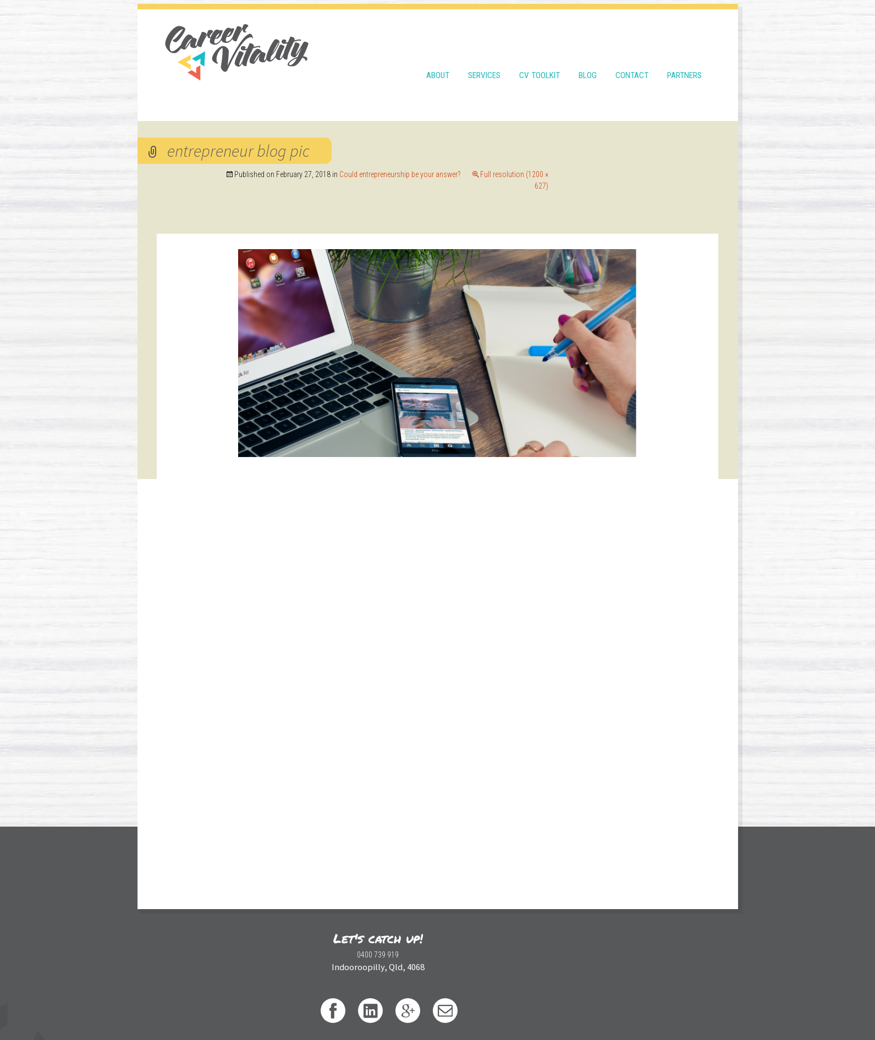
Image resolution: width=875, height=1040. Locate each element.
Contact (631, 56)
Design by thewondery (455, 1006)
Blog (588, 56)
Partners (684, 56)
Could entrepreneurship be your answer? (560, 148)
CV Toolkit (539, 56)
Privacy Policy (393, 1006)
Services (484, 56)
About (437, 56)
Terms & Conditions (333, 1006)
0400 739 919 (272, 956)
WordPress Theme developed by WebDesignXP (568, 1006)
